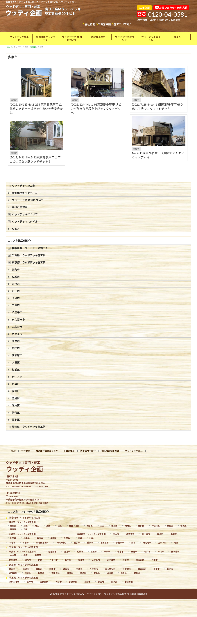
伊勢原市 (120, 542)
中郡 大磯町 (61, 542)
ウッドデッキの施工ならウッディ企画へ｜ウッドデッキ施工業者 (94, 594)
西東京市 (17, 333)
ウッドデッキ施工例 (23, 185)
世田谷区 (17, 376)
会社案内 (25, 451)
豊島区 (16, 398)
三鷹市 (16, 305)
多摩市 (14, 100)
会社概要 (90, 24)
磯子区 (90, 525)
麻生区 (27, 538)
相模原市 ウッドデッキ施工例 (91, 534)
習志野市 (52, 551)
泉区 (60, 525)
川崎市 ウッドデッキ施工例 (22, 534)
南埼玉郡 (129, 582)
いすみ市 (96, 560)
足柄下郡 (162, 542)
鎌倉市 (160, 534)
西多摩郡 (17, 355)
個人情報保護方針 (110, 451)
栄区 (102, 525)
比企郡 (114, 582)
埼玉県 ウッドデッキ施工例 (28, 426)
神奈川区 (156, 525)
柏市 (40, 560)
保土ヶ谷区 (74, 525)
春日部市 (44, 582)
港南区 (128, 525)
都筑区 (183, 525)
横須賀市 (130, 534)
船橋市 (80, 551)
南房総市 (140, 560)
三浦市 (26, 542)
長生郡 (68, 560)
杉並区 (16, 369)
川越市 (87, 582)
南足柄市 (147, 542)
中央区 (13, 555)
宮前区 (40, 538)
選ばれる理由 (19, 207)
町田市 (16, 291)
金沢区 (141, 525)
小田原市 (105, 542)
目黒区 (16, 384)
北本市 (101, 582)
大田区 (16, 362)
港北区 (114, 525)
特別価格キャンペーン (24, 192)
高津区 (53, 538)
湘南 (133, 542)
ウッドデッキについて (25, 214)
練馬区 (16, 391)
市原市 (107, 551)
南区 (37, 525)
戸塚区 (13, 529)
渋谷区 (16, 412)
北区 (91, 538)
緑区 (26, 525)
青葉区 (13, 525)
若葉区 (38, 555)
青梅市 (16, 283)
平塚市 (12, 542)
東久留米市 (18, 319)
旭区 (48, 525)
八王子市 (17, 312)
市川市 (161, 551)
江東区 (16, 405)
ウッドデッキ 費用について (27, 200)
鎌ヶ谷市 (175, 551)
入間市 (58, 582)
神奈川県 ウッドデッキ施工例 (30, 248)
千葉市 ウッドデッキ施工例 (22, 551)
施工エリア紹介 (123, 24)
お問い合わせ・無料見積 (171, 7)
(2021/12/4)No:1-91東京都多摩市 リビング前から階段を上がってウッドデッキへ (97, 108)
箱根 (176, 542)
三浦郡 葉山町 (42, 542)
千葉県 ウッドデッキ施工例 (28, 255)
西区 (26, 529)
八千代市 (53, 560)
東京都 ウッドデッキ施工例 (28, 262)
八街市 (154, 560)
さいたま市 (14, 582)
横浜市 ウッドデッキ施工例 (22, 522)
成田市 (94, 551)
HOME (12, 451)
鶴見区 (170, 525)
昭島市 (16, 298)
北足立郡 (73, 582)
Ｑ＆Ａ (16, 228)
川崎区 (13, 538)
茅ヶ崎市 (146, 534)
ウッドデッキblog (134, 451)
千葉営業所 (104, 24)
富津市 (81, 560)
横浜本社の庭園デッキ (47, 451)
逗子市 (77, 542)
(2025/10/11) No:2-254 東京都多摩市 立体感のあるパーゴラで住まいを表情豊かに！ (36, 108)
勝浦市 (126, 560)
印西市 (28, 560)
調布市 (16, 269)
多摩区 (67, 538)
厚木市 (116, 534)
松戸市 (147, 551)
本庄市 (30, 582)
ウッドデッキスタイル (25, 221)
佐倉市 (120, 551)
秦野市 (174, 534)
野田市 (134, 551)
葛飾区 (16, 419)
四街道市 (13, 560)
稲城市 (16, 276)
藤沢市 (90, 542)
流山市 (67, 551)
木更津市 (111, 560)
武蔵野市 (17, 326)
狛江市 (16, 348)
